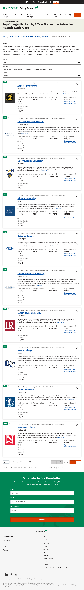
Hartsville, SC (21, 392)
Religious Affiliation (40, 70)
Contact (46, 549)
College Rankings (15, 36)
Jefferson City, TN (22, 124)
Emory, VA (20, 164)
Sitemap (46, 555)
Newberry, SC (21, 430)
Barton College (24, 350)
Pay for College (30, 16)
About (49, 15)
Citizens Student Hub (60, 16)
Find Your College (6, 16)
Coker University (25, 389)
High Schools (7, 547)
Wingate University (26, 198)
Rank (5, 63)
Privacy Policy (48, 558)
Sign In (77, 15)
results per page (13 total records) (17, 462)
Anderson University (27, 86)
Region (28, 70)
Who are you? (15, 506)
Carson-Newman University (30, 121)
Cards (6, 76)
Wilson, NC (20, 353)
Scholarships (19, 15)
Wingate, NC (21, 201)
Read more (66, 94)
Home (4, 36)
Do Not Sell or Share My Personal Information (59, 568)
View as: (5, 72)
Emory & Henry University (30, 161)
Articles (41, 15)
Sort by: (5, 59)
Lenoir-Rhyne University (29, 313)
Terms (45, 561)
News (45, 546)
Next (72, 462)
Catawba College (25, 236)
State (50, 70)
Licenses (46, 565)
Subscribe (42, 520)
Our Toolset (47, 540)
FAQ (44, 552)
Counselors (7, 541)
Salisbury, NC (21, 239)
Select (13, 511)
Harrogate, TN (22, 276)
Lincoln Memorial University (30, 273)
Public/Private (18, 70)
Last (78, 462)
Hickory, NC (21, 316)
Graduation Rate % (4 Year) (31, 36)
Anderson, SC (21, 88)
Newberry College (26, 427)
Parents (5, 550)
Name (12, 489)
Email (12, 498)
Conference (45, 36)
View (55, 2)
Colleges (6, 544)
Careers (46, 543)
